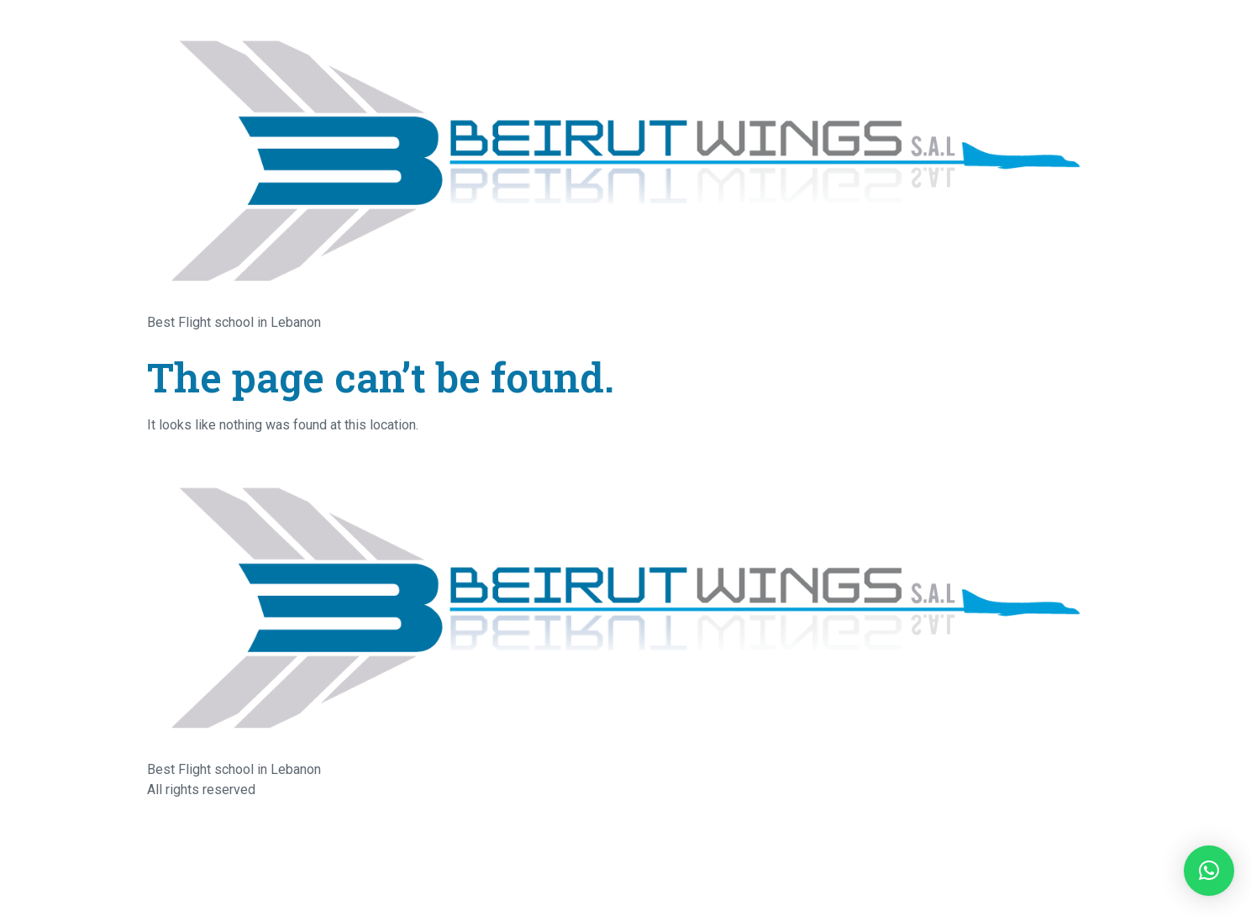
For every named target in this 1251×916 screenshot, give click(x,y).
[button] (1209, 870)
